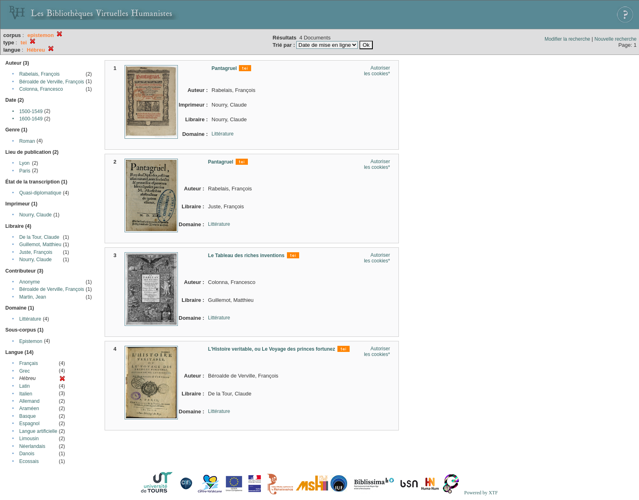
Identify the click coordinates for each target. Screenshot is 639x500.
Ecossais (29, 461)
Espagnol (29, 423)
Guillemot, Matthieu (40, 244)
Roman (27, 141)
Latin (24, 386)
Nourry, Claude (35, 215)
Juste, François (35, 252)
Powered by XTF (481, 493)
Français (28, 363)
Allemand (29, 401)
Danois (26, 453)
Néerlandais (32, 446)
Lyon (24, 163)
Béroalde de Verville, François (51, 82)
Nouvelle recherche (616, 39)
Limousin (29, 438)
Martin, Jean (32, 297)
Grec (24, 371)
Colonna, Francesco (41, 89)
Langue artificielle (38, 431)
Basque (27, 416)
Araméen (29, 408)
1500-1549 (30, 111)
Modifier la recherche (567, 39)
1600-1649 (30, 119)
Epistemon (30, 341)
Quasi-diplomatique (40, 193)
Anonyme (29, 282)
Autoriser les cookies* (377, 70)
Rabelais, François (39, 74)
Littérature (30, 319)
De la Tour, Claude (39, 237)
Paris (24, 171)
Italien (25, 394)
